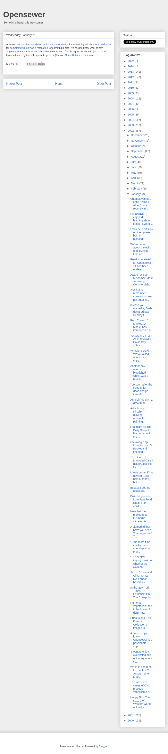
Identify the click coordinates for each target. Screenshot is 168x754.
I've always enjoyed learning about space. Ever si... (141, 218)
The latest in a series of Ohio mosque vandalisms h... (140, 687)
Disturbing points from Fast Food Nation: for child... (141, 501)
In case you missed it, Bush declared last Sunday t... (141, 309)
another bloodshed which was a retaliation (44, 44)
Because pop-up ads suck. (140, 489)
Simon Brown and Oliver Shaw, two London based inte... (141, 577)
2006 (131, 109)
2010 (131, 87)
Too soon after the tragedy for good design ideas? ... (141, 389)
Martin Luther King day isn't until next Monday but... (141, 477)
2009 (131, 93)
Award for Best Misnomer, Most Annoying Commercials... (141, 279)
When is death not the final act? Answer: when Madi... (141, 671)
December (137, 135)
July (134, 161)
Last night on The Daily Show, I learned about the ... (140, 431)
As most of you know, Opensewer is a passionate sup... (141, 640)
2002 (131, 130)
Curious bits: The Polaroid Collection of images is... (140, 622)
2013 (131, 71)
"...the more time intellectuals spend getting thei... (140, 546)
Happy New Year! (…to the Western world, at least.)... (140, 702)
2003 (131, 125)
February (137, 188)
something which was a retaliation (92, 44)
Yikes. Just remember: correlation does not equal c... (141, 294)
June (134, 167)
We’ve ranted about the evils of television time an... (140, 249)
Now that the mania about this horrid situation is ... (139, 516)
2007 (131, 103)
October (136, 145)
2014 (131, 66)
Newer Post (14, 83)
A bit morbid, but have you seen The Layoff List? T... (141, 531)
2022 (131, 61)
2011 (131, 82)
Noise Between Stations (78, 55)
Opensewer (24, 14)
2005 (131, 114)
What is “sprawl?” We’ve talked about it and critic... (140, 355)
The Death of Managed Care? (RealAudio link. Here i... (141, 462)
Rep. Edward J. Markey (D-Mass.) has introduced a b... (141, 325)
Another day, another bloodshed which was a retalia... (139, 372)
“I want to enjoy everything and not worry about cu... (141, 656)
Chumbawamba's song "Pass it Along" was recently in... (140, 203)
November (137, 140)
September (138, 151)
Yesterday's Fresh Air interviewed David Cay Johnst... (141, 340)
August (135, 156)
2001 (131, 715)
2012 (131, 77)
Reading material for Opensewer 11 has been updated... (140, 264)
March (135, 183)
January (136, 194)
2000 (131, 720)
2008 (131, 98)
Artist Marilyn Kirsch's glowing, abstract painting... (138, 415)
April (134, 178)
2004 (131, 119)
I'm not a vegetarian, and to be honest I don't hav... (141, 607)
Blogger (103, 746)
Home (59, 83)
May (134, 172)
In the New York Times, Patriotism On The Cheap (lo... (141, 592)
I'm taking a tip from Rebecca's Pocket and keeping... (141, 447)
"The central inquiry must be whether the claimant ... (141, 561)
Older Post (104, 83)
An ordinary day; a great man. (141, 401)
